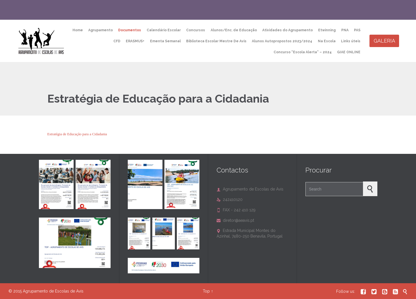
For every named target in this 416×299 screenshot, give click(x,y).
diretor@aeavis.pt (235, 220)
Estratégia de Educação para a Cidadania (77, 134)
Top (206, 291)
